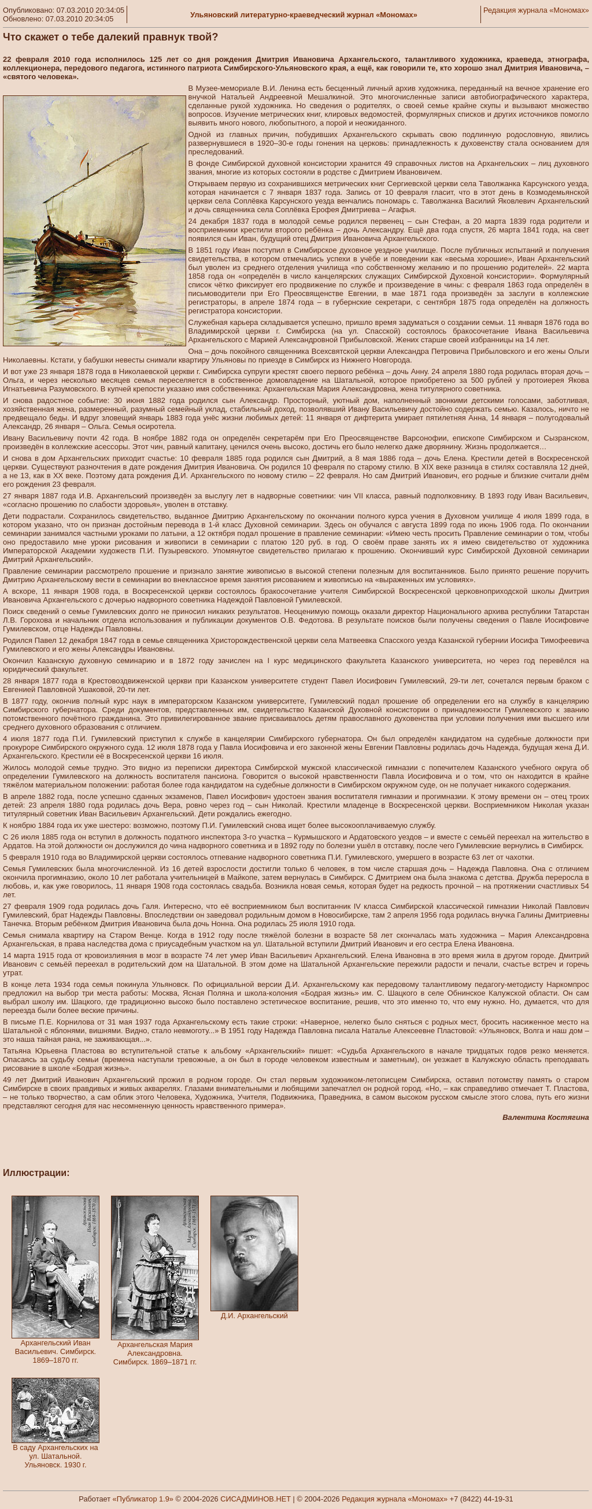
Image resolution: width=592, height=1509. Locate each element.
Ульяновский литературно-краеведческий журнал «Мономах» (303, 14)
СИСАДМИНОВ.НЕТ (255, 1499)
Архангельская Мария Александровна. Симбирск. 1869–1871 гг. (155, 1353)
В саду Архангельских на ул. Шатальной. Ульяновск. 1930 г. (55, 1456)
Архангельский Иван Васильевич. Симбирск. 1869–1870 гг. (55, 1351)
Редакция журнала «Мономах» (536, 10)
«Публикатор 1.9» (143, 1499)
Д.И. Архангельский (254, 1315)
